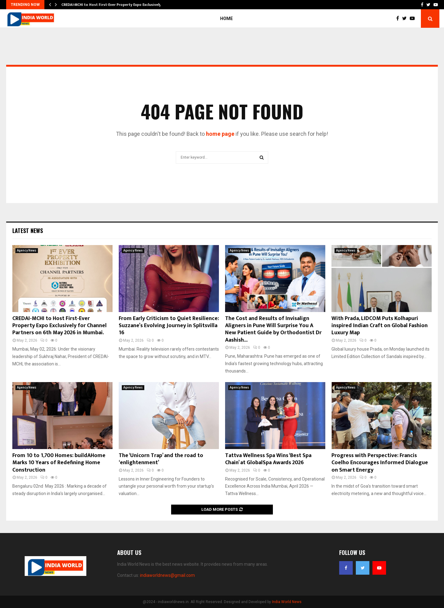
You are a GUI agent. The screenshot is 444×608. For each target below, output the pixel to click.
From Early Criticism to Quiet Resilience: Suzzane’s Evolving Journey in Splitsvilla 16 (169, 326)
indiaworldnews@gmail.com (167, 575)
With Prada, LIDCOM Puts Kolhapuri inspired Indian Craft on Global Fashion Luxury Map (379, 326)
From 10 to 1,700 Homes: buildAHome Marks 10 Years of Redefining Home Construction (58, 463)
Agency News (26, 250)
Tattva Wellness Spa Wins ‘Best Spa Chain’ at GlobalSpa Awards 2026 (268, 459)
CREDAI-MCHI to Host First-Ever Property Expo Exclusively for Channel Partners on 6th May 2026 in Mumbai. (59, 326)
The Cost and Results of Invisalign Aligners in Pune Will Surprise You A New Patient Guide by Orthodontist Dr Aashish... (273, 329)
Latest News (27, 231)
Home (226, 18)
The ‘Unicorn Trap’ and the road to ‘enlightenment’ (161, 459)
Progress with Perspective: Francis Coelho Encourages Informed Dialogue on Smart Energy (379, 463)
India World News (287, 602)
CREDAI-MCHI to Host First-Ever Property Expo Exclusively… (112, 5)
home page (220, 134)
